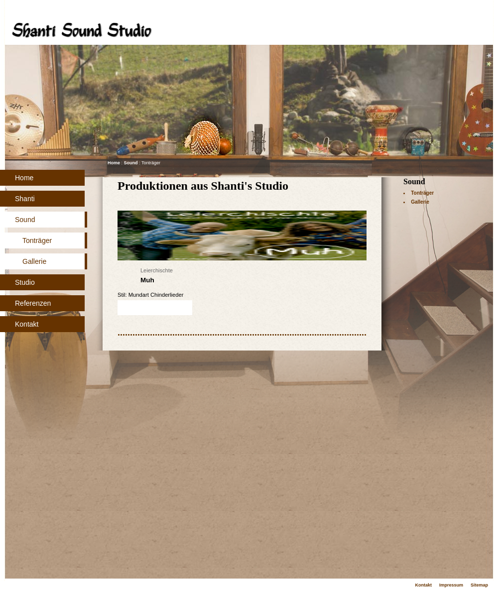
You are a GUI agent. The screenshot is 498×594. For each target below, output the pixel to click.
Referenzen (33, 303)
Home (24, 178)
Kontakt (26, 324)
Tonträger (37, 240)
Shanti (25, 199)
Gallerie (34, 261)
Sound (25, 220)
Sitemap (479, 585)
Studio (25, 282)
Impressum (451, 585)
